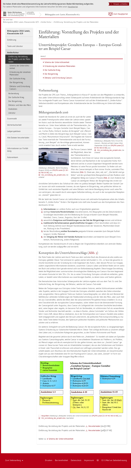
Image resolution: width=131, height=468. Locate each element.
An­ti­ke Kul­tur (46, 22)
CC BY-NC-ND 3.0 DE (110, 416)
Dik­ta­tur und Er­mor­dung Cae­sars (20, 87)
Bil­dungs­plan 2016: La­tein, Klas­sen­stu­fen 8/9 (62, 14)
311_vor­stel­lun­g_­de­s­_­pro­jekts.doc (109, 150)
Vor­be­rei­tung (13, 93)
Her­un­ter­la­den (94, 426)
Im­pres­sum (89, 460)
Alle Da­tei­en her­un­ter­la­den (18, 137)
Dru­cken (48, 460)
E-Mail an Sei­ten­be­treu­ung (114, 460)
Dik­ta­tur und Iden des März (19, 105)
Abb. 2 (106, 178)
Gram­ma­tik (12, 118)
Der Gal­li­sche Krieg (17, 78)
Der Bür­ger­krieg (16, 82)
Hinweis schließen (119, 4)
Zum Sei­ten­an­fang (14, 460)
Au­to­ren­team (12, 157)
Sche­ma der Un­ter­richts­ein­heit (19, 66)
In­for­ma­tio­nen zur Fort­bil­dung (17, 149)
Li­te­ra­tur (12, 113)
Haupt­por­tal (73, 6)
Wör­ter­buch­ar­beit (14, 125)
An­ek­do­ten (12, 109)
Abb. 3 (93, 252)
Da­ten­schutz (76, 460)
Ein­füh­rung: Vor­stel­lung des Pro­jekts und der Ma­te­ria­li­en (76, 22)
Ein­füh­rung (11, 40)
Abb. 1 (82, 172)
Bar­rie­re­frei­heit (61, 460)
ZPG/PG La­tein (116, 145)
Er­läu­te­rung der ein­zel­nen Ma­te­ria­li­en (20, 73)
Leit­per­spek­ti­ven (14, 131)
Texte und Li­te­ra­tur (15, 46)
